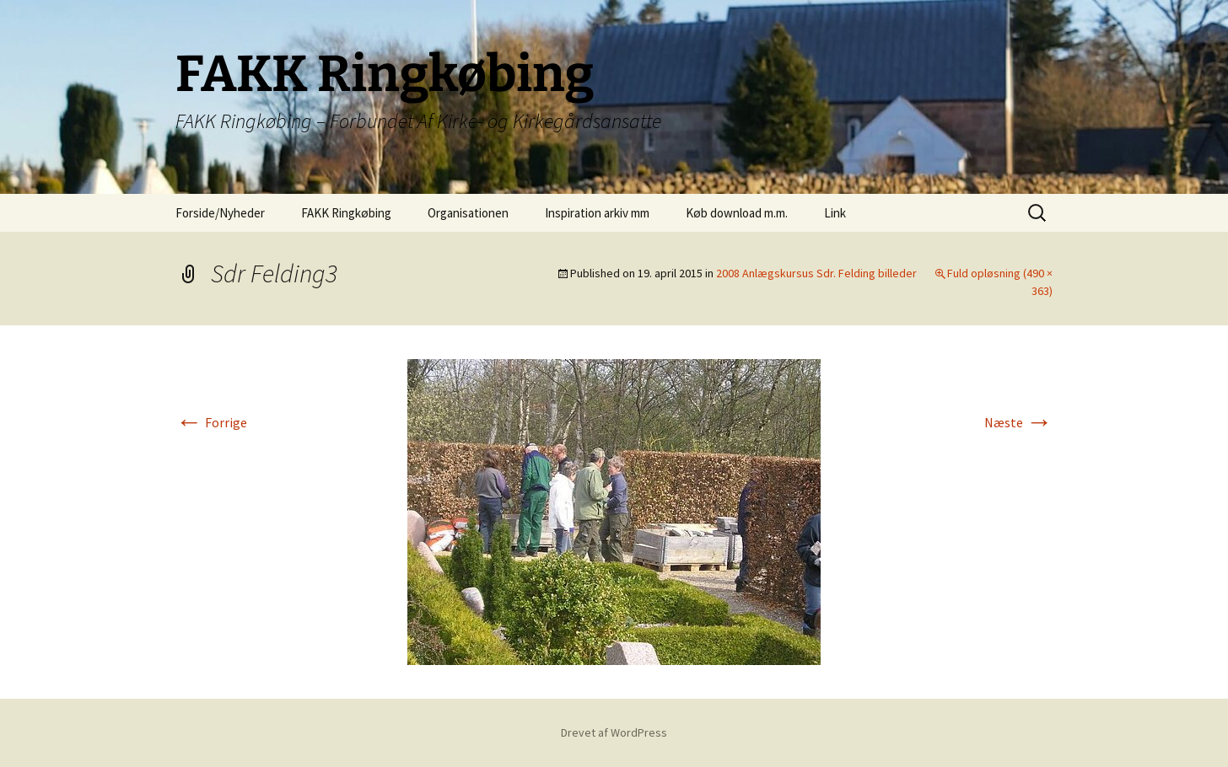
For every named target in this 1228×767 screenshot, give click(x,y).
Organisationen (468, 213)
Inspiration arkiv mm (597, 213)
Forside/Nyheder (220, 213)
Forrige (211, 422)
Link (835, 213)
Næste (1018, 422)
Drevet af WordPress (614, 732)
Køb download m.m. (737, 213)
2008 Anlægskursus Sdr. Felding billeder (816, 273)
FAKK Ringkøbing (346, 213)
